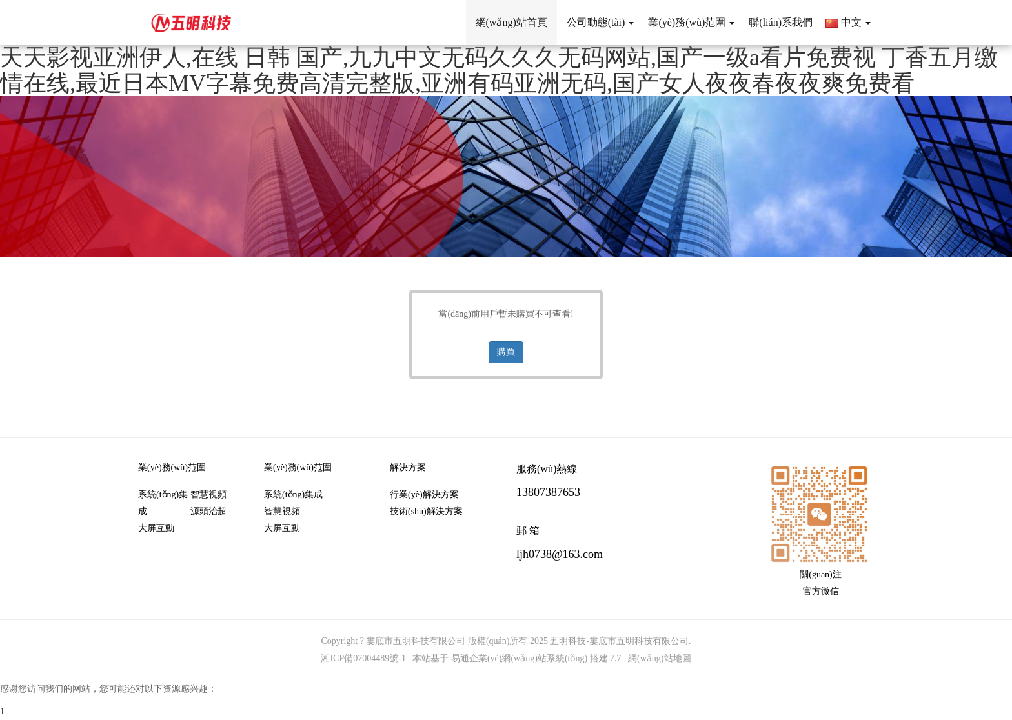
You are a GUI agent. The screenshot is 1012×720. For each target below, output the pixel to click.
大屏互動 (156, 528)
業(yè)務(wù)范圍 (172, 467)
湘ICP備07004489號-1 (363, 658)
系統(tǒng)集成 (163, 503)
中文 (848, 22)
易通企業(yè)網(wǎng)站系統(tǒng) (519, 658)
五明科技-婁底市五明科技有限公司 (619, 641)
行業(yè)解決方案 (424, 494)
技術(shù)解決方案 (426, 511)
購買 (506, 352)
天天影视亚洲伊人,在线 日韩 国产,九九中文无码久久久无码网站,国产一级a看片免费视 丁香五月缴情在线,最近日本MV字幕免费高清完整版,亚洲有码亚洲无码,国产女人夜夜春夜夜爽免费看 (499, 70)
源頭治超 (208, 511)
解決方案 (408, 467)
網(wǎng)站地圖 (659, 658)
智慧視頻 (208, 494)
